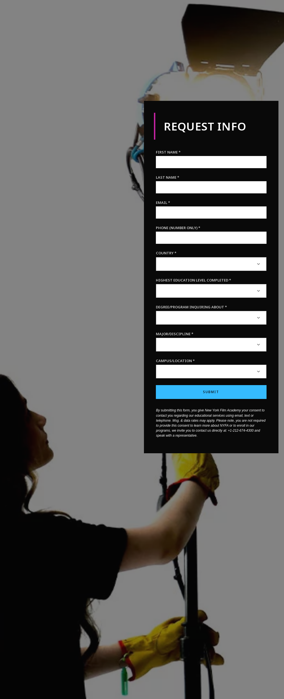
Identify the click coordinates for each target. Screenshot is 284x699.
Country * (166, 252)
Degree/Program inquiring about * (191, 306)
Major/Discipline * (174, 333)
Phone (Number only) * (178, 227)
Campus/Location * (175, 360)
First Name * (168, 152)
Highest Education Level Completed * (193, 280)
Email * (163, 202)
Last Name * (167, 177)
